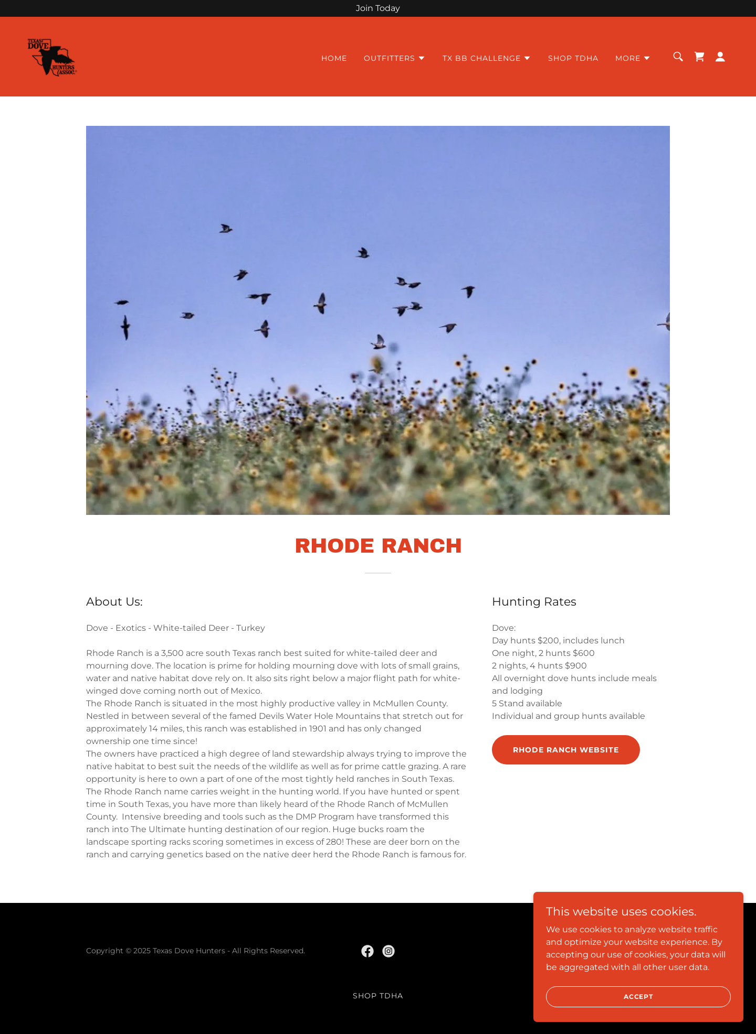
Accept (638, 996)
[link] (52, 56)
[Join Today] (378, 8)
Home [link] (334, 58)
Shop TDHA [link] (573, 58)
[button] (395, 58)
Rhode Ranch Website (566, 750)
